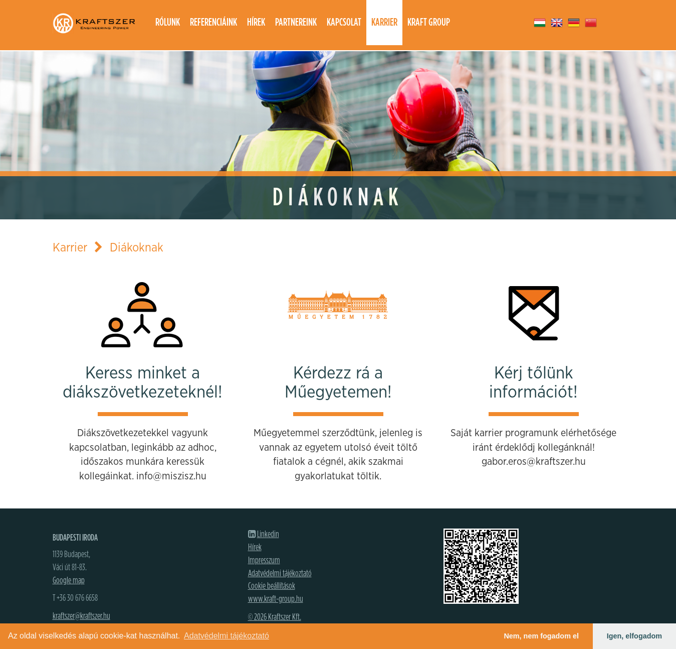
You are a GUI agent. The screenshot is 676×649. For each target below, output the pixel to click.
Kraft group (428, 22)
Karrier (384, 22)
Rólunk (167, 22)
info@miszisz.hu (171, 476)
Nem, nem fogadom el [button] (541, 636)
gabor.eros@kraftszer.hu (534, 462)
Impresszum (264, 560)
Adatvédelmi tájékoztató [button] (226, 635)
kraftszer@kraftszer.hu (81, 616)
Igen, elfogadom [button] (634, 636)
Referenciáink (213, 22)
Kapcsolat (344, 22)
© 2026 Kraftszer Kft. (274, 617)
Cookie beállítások (271, 586)
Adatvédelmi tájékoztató (280, 573)
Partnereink (296, 22)
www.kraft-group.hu (275, 599)
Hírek (256, 22)
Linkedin (268, 534)
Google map (69, 580)
